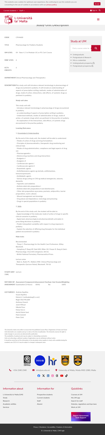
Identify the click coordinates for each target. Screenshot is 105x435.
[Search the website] (99, 10)
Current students (11, 10)
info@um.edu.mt (41, 370)
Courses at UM (76, 394)
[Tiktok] (66, 375)
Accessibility (51, 427)
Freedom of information (64, 427)
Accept (97, 4)
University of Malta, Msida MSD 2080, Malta (76, 370)
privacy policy (51, 4)
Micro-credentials (79, 60)
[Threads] (57, 375)
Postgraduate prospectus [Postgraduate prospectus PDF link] (82, 66)
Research (6, 401)
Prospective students (45, 394)
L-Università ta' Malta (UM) (13, 394)
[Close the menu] (98, 19)
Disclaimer (42, 427)
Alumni (39, 404)
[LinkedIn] (48, 375)
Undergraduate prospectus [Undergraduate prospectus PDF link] (83, 63)
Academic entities (9, 404)
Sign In (94, 10)
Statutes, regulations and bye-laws (84, 404)
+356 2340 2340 (18, 370)
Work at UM (75, 407)
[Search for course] (96, 48)
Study (5, 397)
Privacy (35, 427)
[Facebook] (38, 375)
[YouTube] (61, 375)
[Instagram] (52, 375)
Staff (21, 10)
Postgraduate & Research (82, 57)
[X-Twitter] (43, 375)
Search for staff (77, 401)
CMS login (61, 431)
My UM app (75, 397)
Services (6, 407)
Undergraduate (78, 54)
